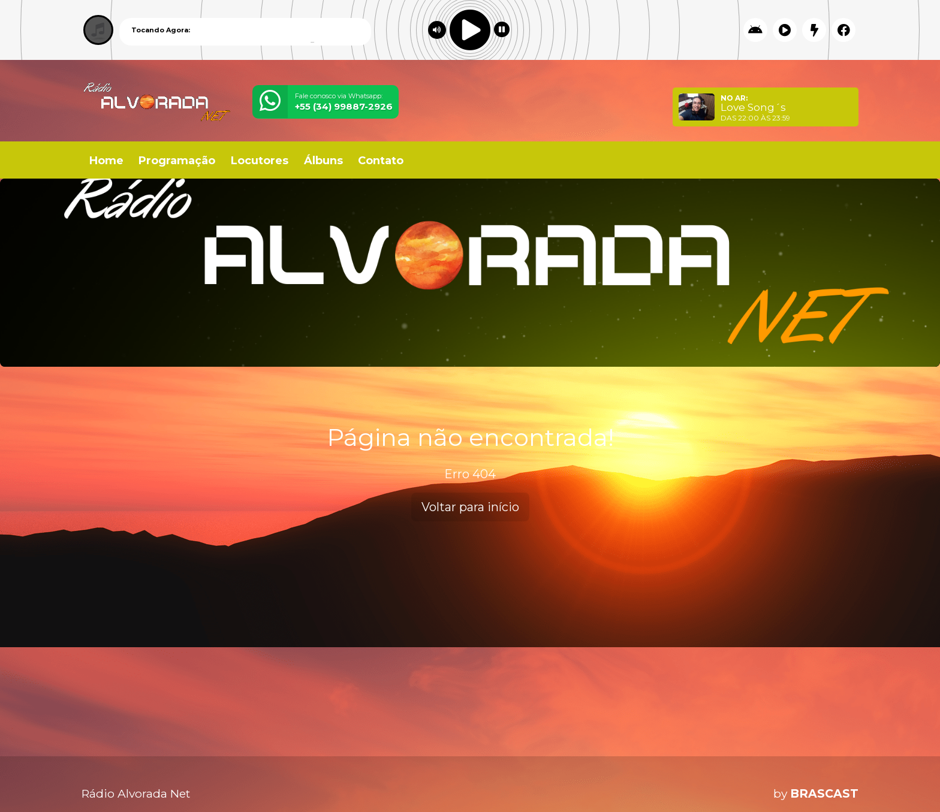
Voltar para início (470, 507)
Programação (176, 160)
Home (106, 160)
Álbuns (323, 160)
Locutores (259, 160)
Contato (380, 160)
